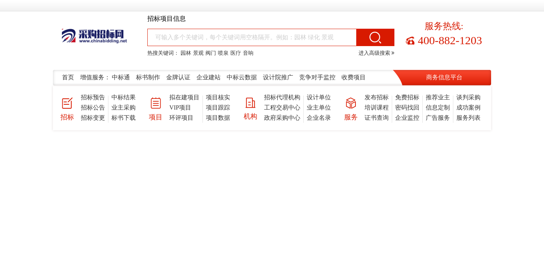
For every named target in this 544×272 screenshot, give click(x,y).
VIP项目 (180, 107)
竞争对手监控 (317, 77)
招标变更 (93, 117)
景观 (198, 53)
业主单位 (319, 107)
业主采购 (123, 107)
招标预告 (93, 97)
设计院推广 (278, 77)
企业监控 (407, 117)
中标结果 (123, 97)
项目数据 (218, 117)
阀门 (211, 53)
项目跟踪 (218, 107)
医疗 (235, 53)
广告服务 (438, 117)
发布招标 (377, 97)
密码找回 (407, 107)
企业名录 (319, 117)
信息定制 (438, 107)
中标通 (121, 77)
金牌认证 (178, 77)
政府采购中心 (282, 117)
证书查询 (377, 117)
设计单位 (319, 97)
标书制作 (148, 77)
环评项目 (181, 117)
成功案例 (468, 107)
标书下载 (123, 117)
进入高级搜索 (377, 53)
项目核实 (218, 97)
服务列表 (468, 117)
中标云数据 (242, 77)
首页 (68, 77)
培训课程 (377, 107)
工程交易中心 (282, 107)
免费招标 (407, 97)
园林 (186, 53)
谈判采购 (468, 97)
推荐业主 (438, 97)
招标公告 (93, 107)
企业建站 (208, 77)
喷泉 (223, 53)
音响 (248, 53)
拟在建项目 (184, 97)
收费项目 (354, 77)
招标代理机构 (282, 97)
